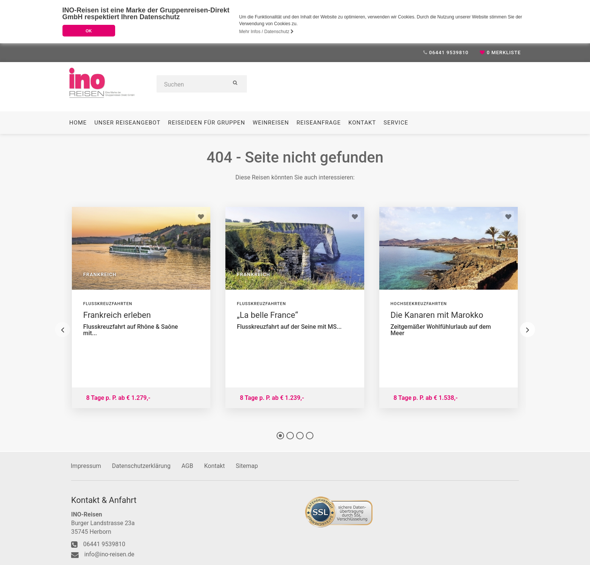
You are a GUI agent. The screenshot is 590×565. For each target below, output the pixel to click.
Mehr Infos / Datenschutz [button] (266, 31)
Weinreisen (270, 122)
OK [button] (88, 31)
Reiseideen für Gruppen (206, 122)
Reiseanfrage (319, 122)
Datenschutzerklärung (141, 465)
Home (78, 122)
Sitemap (247, 465)
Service (395, 122)
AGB (187, 465)
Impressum (86, 465)
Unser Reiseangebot (127, 122)
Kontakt (362, 122)
